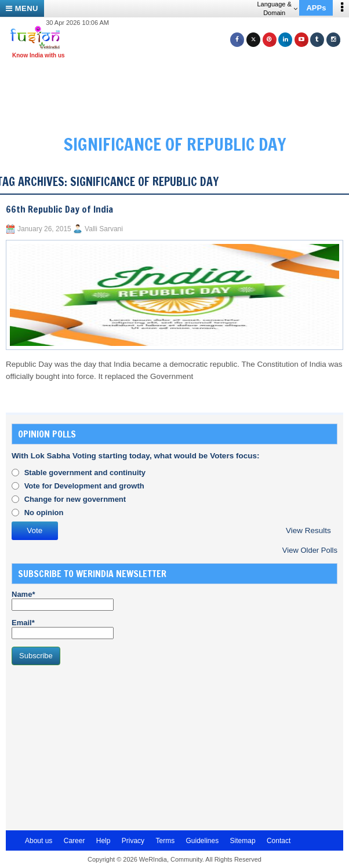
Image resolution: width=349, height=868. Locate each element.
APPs (316, 7)
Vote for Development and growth (84, 486)
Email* (63, 628)
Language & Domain (277, 8)
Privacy (133, 841)
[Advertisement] (99, 746)
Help (103, 841)
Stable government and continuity (85, 472)
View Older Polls (309, 550)
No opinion (44, 512)
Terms (164, 841)
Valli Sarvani (104, 229)
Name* (63, 600)
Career (74, 841)
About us (38, 841)
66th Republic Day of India (59, 209)
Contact (278, 841)
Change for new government (75, 499)
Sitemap (243, 841)
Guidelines (202, 841)
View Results (308, 530)
